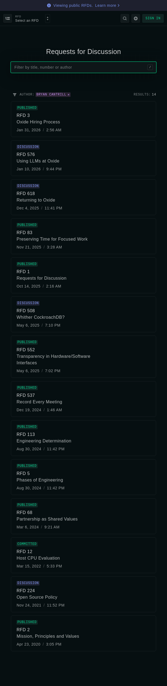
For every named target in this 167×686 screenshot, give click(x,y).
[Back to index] (7, 18)
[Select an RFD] (47, 18)
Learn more (107, 5)
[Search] (124, 18)
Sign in (153, 18)
